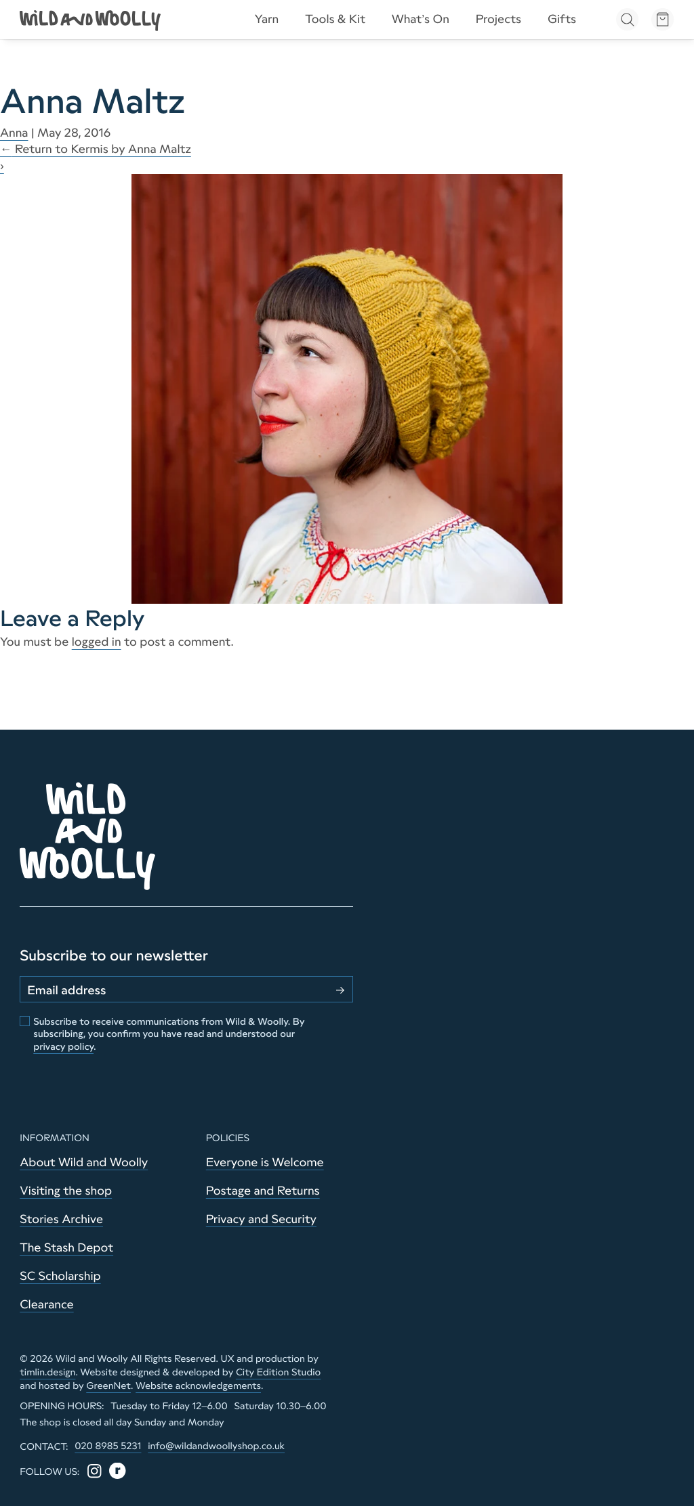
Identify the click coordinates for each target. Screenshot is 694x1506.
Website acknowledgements (198, 1385)
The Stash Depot (66, 1247)
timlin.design (47, 1372)
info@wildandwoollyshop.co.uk (216, 1446)
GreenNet (108, 1385)
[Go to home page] (91, 19)
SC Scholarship (60, 1275)
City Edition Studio (278, 1372)
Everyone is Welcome (265, 1162)
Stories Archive (61, 1219)
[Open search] (627, 19)
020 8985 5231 (108, 1446)
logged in (96, 641)
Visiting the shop (66, 1190)
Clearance (46, 1304)
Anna (14, 132)
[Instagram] (94, 1471)
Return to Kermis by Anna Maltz (95, 148)
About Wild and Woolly (84, 1162)
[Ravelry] (117, 1471)
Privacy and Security (261, 1219)
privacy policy (63, 1046)
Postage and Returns (263, 1190)
